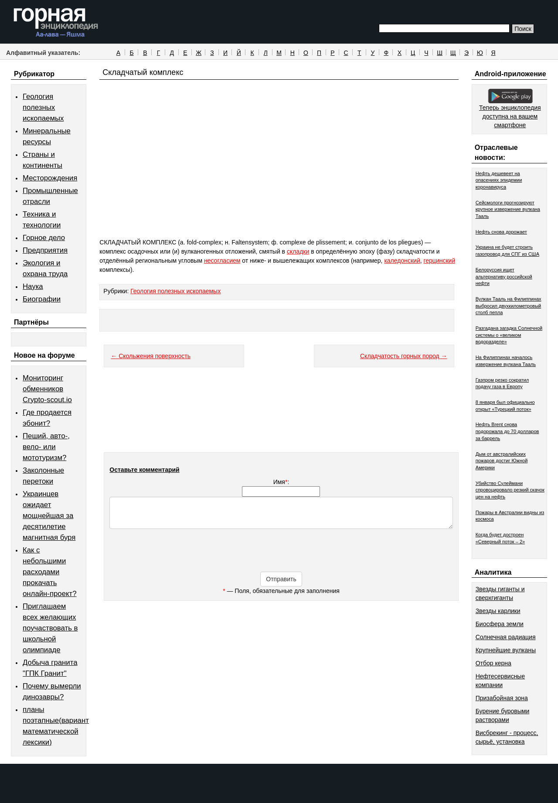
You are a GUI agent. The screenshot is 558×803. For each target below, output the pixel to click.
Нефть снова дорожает (501, 231)
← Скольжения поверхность (151, 355)
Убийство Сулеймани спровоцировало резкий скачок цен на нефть (510, 490)
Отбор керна (493, 663)
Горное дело (44, 238)
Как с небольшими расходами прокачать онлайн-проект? (50, 572)
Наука (33, 286)
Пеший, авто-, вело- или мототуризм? (46, 447)
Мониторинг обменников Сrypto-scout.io (47, 389)
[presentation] (281, 555)
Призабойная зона (502, 698)
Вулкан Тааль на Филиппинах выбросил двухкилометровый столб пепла (508, 305)
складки (298, 251)
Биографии (42, 299)
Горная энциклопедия (56, 22)
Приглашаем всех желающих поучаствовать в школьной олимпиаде (50, 628)
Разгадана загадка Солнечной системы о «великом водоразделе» (509, 334)
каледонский (402, 260)
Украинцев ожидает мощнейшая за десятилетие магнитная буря (49, 516)
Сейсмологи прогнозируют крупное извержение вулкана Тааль (508, 209)
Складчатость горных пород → (403, 355)
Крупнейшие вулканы (506, 650)
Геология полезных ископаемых (43, 107)
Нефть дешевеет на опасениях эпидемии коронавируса (499, 180)
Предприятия (45, 250)
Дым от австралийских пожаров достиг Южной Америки (502, 460)
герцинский (440, 260)
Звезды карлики (498, 610)
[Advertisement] (278, 175)
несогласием (222, 260)
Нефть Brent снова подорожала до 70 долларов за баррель (507, 431)
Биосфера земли (500, 623)
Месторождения (50, 178)
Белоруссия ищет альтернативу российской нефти (504, 276)
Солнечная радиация (506, 637)
